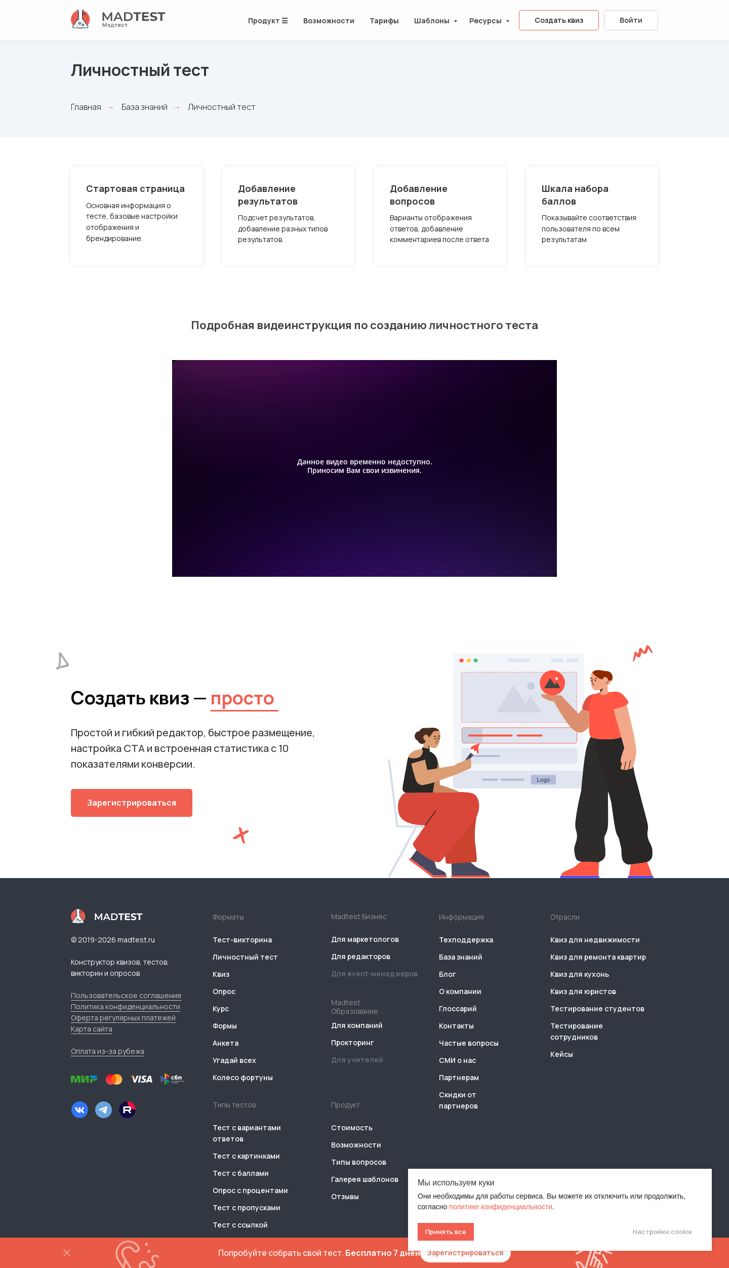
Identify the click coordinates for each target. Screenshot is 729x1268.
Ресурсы (486, 20)
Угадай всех (234, 1060)
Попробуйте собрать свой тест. (319, 1252)
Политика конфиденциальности (125, 1006)
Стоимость (352, 1127)
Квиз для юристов (583, 991)
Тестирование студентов (597, 1008)
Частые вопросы (469, 1043)
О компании (460, 991)
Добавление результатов (268, 194)
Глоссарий (458, 1008)
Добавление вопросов (419, 194)
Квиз (221, 974)
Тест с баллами (241, 1173)
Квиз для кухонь (579, 974)
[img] (79, 1109)
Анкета (225, 1043)
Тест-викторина (242, 939)
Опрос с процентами (250, 1190)
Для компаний (357, 1025)
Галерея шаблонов (364, 1179)
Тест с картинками (246, 1156)
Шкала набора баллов (575, 194)
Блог (447, 974)
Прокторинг (352, 1042)
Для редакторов (360, 956)
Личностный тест (245, 957)
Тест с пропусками (246, 1207)
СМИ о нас (457, 1060)
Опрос (224, 991)
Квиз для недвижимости (595, 939)
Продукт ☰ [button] (268, 20)
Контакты (456, 1026)
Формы (225, 1026)
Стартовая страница (135, 188)
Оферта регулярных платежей (123, 1017)
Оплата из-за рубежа (107, 1051)
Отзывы (345, 1196)
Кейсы (561, 1054)
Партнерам (459, 1077)
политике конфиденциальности (500, 1207)
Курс (221, 1008)
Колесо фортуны (243, 1077)
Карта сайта (91, 1029)
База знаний (145, 107)
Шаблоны (432, 20)
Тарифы (384, 20)
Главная (86, 107)
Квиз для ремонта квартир (598, 957)
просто (242, 697)
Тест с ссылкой (240, 1225)
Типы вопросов (358, 1162)
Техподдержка (466, 939)
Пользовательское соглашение (126, 995)
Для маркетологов (365, 939)
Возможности (328, 20)
